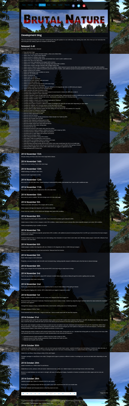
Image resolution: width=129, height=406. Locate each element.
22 (35, 393)
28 (59, 393)
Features (30, 5)
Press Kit (67, 5)
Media (48, 5)
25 (46, 393)
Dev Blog (42, 5)
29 (62, 393)
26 (51, 393)
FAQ (36, 5)
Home (24, 5)
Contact (60, 5)
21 (31, 393)
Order (54, 5)
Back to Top (105, 403)
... (42, 393)
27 (54, 393)
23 (39, 393)
